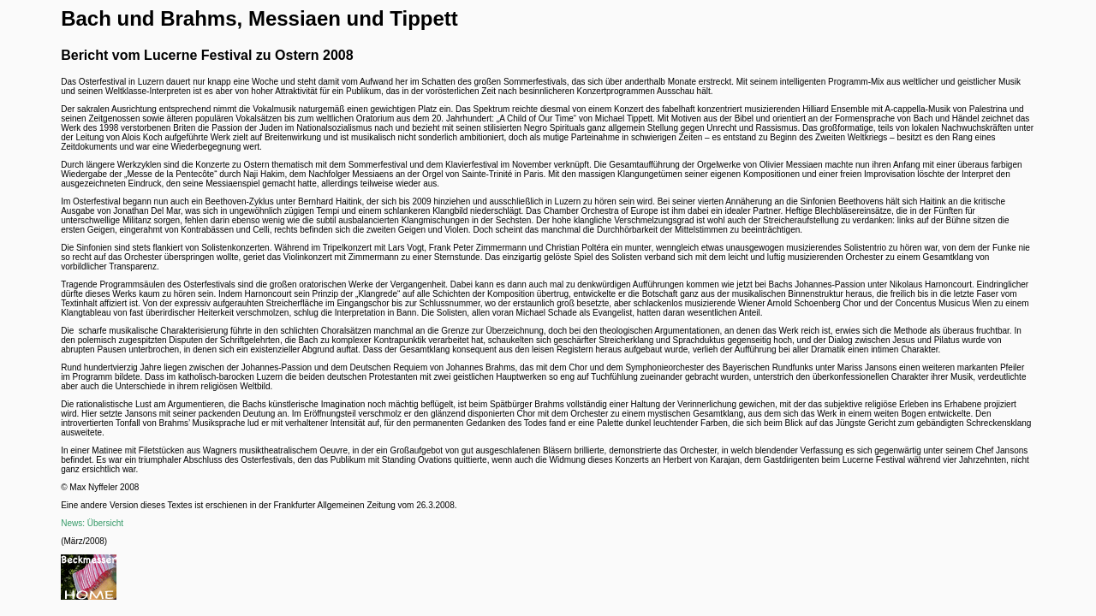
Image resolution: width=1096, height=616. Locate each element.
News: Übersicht (92, 523)
